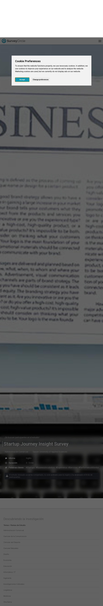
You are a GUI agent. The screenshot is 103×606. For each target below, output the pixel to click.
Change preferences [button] (41, 42)
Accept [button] (22, 42)
